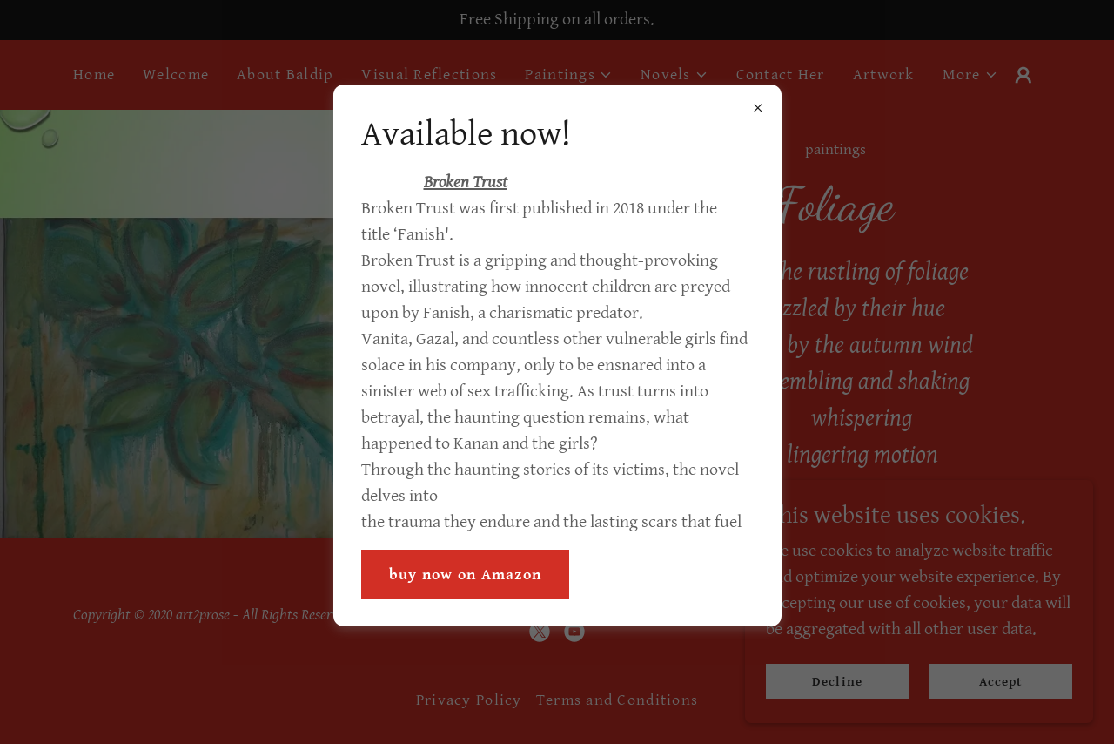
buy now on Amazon (465, 574)
